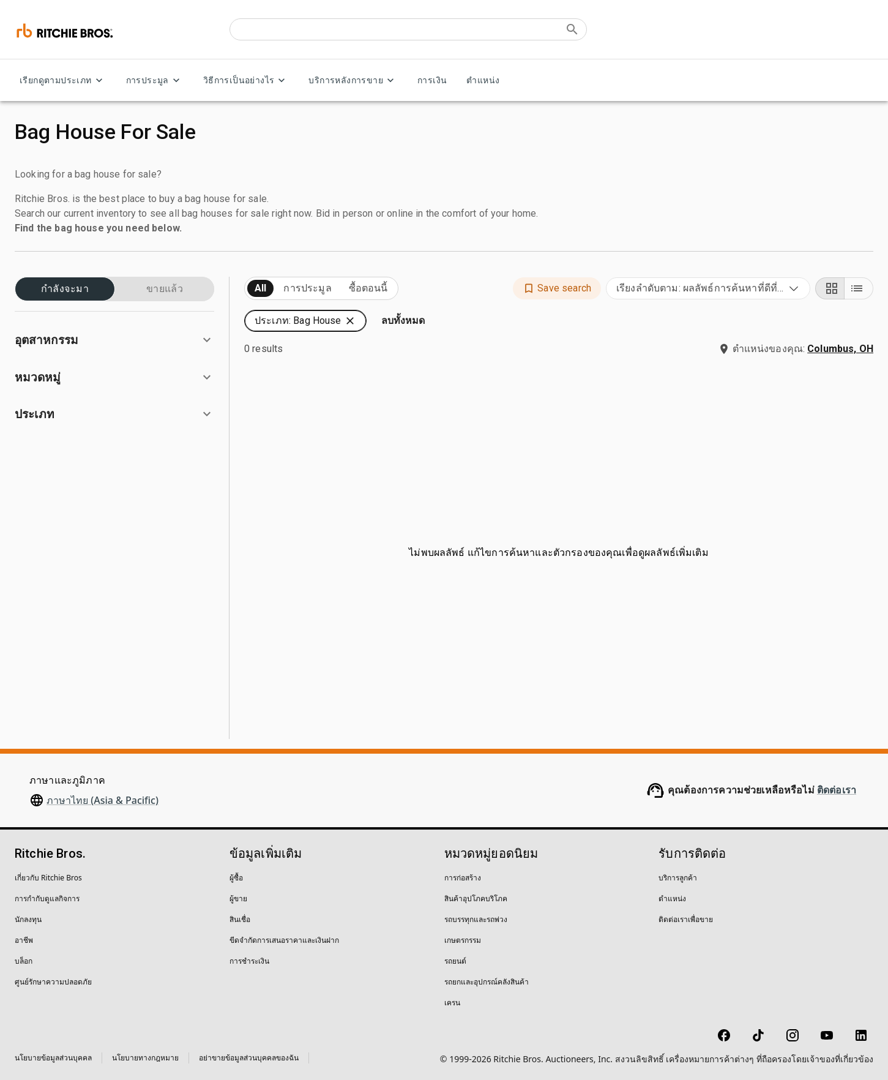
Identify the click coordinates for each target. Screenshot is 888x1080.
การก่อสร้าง (462, 877)
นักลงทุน (28, 919)
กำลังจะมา (64, 289)
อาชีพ (24, 940)
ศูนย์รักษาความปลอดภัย (53, 982)
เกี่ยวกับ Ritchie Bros (48, 877)
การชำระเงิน (249, 961)
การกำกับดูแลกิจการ (47, 898)
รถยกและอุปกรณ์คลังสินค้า (486, 982)
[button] (114, 340)
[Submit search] (572, 29)
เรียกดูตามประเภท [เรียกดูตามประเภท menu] (63, 80)
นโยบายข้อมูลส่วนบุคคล (53, 1057)
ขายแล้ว (164, 289)
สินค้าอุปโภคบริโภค (475, 898)
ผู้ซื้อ (236, 877)
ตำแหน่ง (482, 80)
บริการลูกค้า (678, 877)
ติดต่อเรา (836, 790)
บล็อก (23, 961)
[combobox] (708, 288)
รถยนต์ (455, 961)
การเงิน (432, 80)
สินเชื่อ (239, 919)
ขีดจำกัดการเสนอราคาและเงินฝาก (284, 940)
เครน (452, 1002)
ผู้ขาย (238, 898)
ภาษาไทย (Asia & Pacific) (103, 800)
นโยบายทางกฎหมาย (145, 1057)
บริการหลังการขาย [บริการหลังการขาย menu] (353, 80)
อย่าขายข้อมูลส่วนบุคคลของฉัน (249, 1057)
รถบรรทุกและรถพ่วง (475, 919)
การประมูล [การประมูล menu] (154, 80)
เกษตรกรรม (462, 940)
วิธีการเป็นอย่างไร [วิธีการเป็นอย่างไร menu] (246, 80)
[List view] (858, 288)
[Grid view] (830, 288)
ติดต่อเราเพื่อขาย (686, 919)
